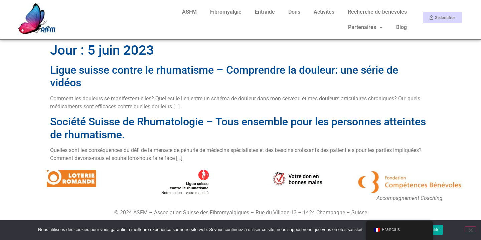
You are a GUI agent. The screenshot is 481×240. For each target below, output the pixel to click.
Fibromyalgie (226, 12)
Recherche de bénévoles (377, 12)
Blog (401, 27)
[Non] (470, 229)
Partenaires (365, 27)
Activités (324, 12)
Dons (294, 12)
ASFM (189, 12)
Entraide (265, 12)
